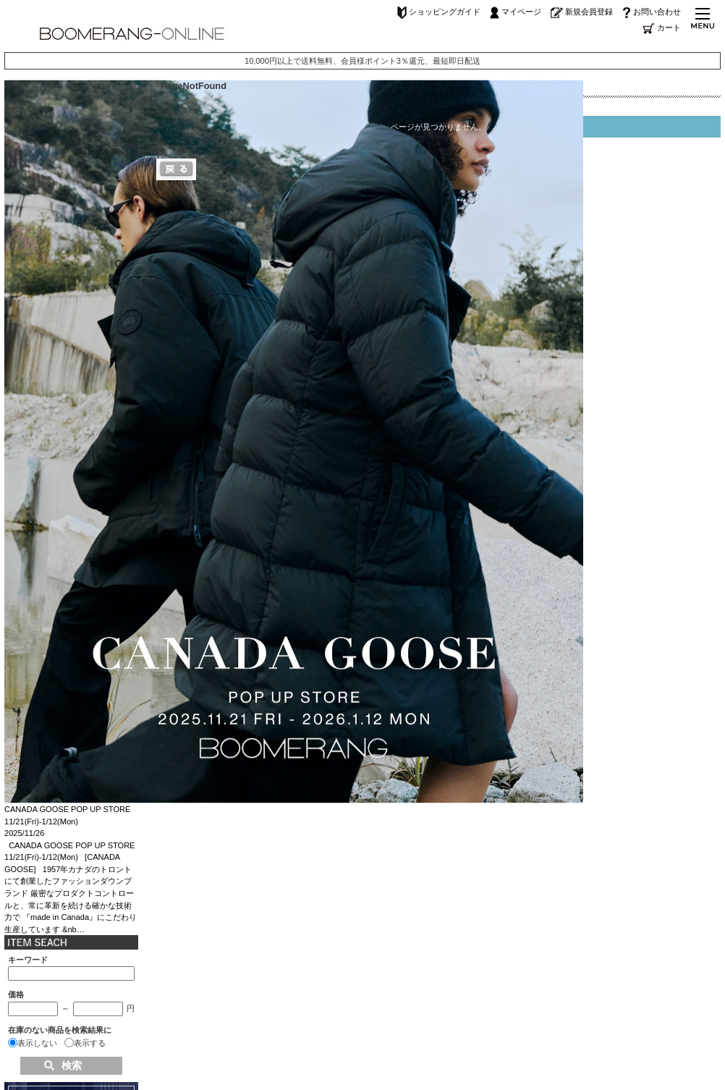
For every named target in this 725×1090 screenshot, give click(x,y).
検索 (72, 1065)
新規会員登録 (582, 11)
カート (662, 27)
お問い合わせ (651, 11)
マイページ (515, 11)
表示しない (37, 1043)
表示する (90, 1043)
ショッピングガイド (438, 11)
